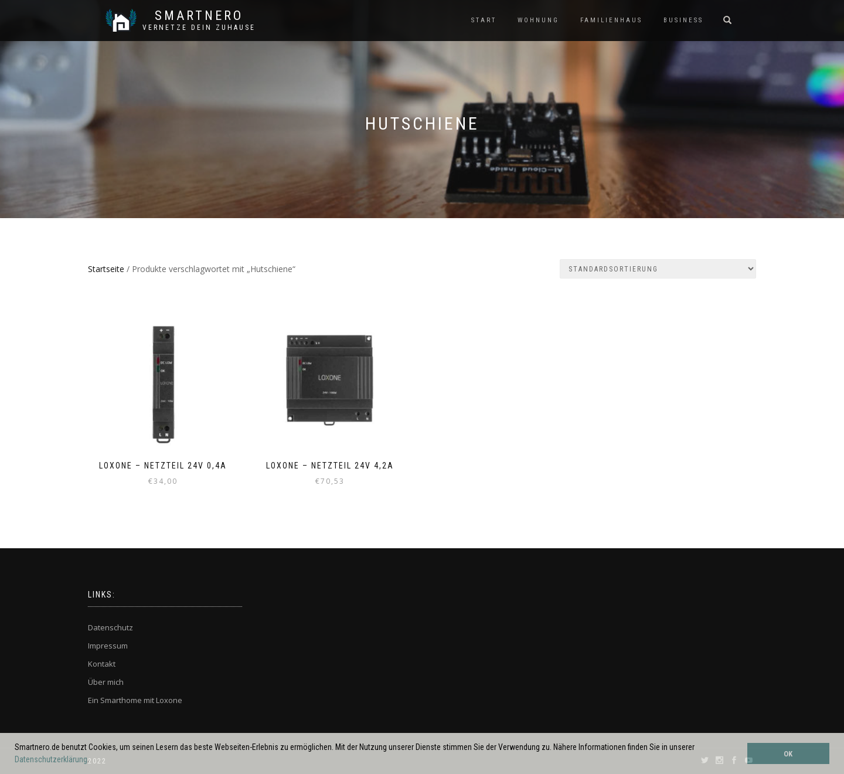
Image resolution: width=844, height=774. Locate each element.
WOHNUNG (538, 20)
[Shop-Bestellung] (658, 269)
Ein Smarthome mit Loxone (135, 700)
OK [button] (788, 753)
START (483, 20)
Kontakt (101, 663)
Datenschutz (110, 627)
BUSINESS (683, 20)
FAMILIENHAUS (611, 20)
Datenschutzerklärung (51, 759)
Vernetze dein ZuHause (199, 27)
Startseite (106, 268)
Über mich (106, 682)
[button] (92, 760)
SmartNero (199, 16)
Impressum (108, 645)
